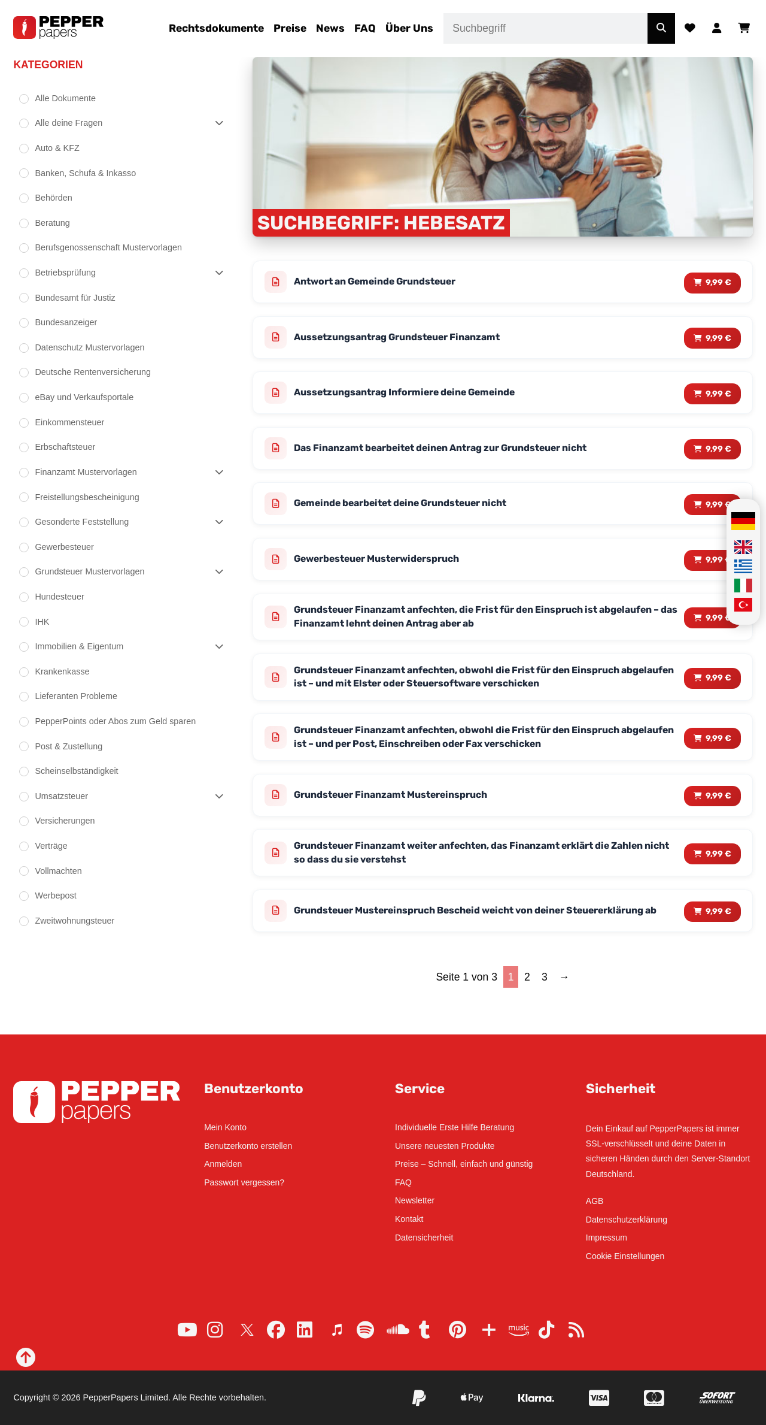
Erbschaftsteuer (65, 447)
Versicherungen (65, 820)
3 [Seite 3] (545, 1007)
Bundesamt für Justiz (75, 297)
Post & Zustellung (68, 746)
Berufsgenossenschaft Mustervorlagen (108, 247)
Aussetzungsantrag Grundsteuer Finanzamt (410, 340)
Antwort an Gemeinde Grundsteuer (386, 283)
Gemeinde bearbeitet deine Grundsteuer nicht (415, 512)
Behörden (53, 197)
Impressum (606, 1238)
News (330, 28)
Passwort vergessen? (244, 1182)
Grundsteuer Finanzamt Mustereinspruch (403, 815)
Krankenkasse (62, 671)
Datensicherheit (424, 1237)
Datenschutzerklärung (626, 1219)
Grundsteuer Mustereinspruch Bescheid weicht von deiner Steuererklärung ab (446, 937)
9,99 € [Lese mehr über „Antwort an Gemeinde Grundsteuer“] (718, 282)
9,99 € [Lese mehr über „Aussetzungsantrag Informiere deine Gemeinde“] (718, 397)
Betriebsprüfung (65, 272)
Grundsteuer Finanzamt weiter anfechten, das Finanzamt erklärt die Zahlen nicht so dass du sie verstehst (472, 874)
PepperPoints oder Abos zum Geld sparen (115, 721)
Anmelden (223, 1164)
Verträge (51, 846)
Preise (289, 28)
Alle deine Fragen (68, 123)
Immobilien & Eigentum (79, 646)
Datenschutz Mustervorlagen (89, 347)
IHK (42, 622)
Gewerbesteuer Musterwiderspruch (388, 569)
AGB (595, 1201)
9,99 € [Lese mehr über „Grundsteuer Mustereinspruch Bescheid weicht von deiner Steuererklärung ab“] (718, 937)
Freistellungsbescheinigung (87, 497)
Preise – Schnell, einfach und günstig (464, 1164)
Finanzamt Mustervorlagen (85, 472)
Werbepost (55, 895)
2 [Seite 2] (527, 1007)
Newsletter (414, 1201)
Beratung (52, 223)
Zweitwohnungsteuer (74, 920)
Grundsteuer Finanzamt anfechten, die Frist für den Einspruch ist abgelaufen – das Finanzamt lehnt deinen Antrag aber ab (465, 629)
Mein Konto (225, 1127)
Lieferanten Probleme (76, 696)
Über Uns (409, 28)
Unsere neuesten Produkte (445, 1146)
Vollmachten (58, 871)
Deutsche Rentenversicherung (93, 372)
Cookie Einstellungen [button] (625, 1256)
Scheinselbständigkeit (76, 771)
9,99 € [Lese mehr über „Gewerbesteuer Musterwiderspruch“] (718, 569)
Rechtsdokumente (216, 28)
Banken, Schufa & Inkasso (85, 173)
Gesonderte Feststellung (82, 522)
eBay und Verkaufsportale (84, 397)
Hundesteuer (59, 596)
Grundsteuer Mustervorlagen (89, 571)
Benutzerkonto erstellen (248, 1146)
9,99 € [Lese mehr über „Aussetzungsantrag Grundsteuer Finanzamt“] (718, 340)
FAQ (365, 28)
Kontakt (409, 1219)
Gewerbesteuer (64, 547)
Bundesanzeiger (66, 322)
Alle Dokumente (65, 98)
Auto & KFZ (57, 148)
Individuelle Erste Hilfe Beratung (454, 1127)
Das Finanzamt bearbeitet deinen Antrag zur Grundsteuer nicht (459, 454)
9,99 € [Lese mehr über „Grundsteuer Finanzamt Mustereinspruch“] (718, 814)
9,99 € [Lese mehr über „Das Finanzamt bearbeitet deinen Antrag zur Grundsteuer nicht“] (718, 454)
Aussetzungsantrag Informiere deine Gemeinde (418, 397)
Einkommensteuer (69, 422)
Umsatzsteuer (61, 796)
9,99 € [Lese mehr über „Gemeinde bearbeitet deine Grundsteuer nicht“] (718, 511)
